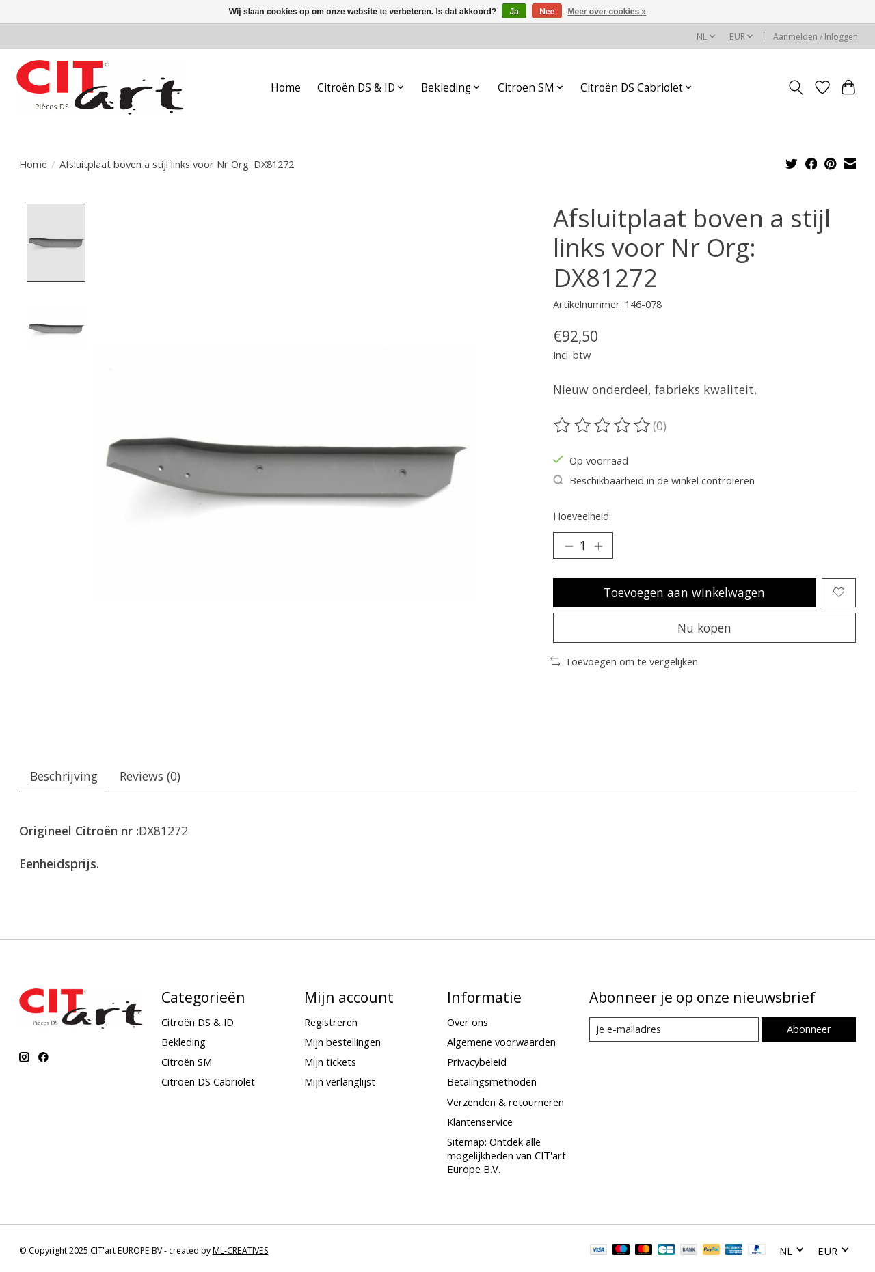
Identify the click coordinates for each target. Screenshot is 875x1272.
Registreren (331, 1022)
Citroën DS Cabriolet (208, 1083)
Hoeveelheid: (582, 516)
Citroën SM (186, 1063)
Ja (513, 11)
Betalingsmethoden (492, 1083)
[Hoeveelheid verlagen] (568, 545)
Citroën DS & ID (197, 1022)
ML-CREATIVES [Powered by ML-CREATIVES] (241, 1252)
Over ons (467, 1022)
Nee (546, 11)
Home (286, 88)
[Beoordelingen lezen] (603, 425)
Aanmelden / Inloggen (815, 36)
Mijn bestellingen (342, 1043)
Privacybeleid (477, 1063)
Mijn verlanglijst (339, 1083)
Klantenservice (480, 1122)
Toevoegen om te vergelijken (624, 662)
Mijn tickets (330, 1063)
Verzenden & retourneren (505, 1102)
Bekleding (183, 1043)
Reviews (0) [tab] (150, 777)
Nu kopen (704, 628)
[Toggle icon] (795, 87)
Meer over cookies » (607, 11)
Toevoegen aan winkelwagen (685, 592)
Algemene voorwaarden (501, 1043)
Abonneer (809, 1030)
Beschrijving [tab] (64, 777)
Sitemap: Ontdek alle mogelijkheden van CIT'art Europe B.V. (506, 1155)
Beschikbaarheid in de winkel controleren (654, 480)
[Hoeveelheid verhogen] (598, 545)
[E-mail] (673, 1031)
